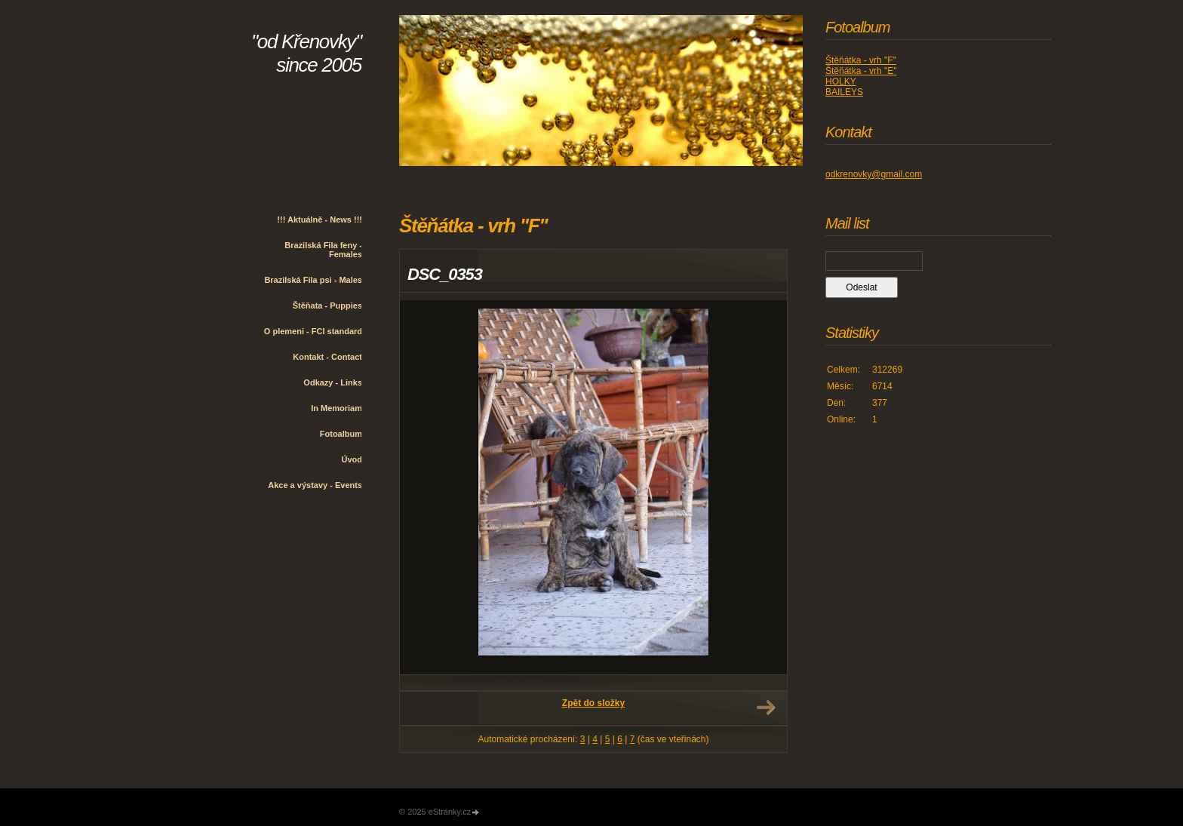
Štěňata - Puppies (327, 305)
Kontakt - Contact (327, 356)
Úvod (352, 459)
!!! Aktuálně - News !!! (319, 219)
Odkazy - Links (332, 382)
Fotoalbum (341, 433)
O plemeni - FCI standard (313, 331)
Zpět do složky (593, 703)
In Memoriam (336, 408)
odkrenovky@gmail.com (873, 174)
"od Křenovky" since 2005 (306, 53)
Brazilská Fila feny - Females (323, 250)
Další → (765, 707)
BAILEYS (844, 92)
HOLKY (840, 81)
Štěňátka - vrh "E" (861, 71)
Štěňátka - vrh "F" (860, 60)
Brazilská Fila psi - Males (313, 279)
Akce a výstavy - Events (315, 485)
